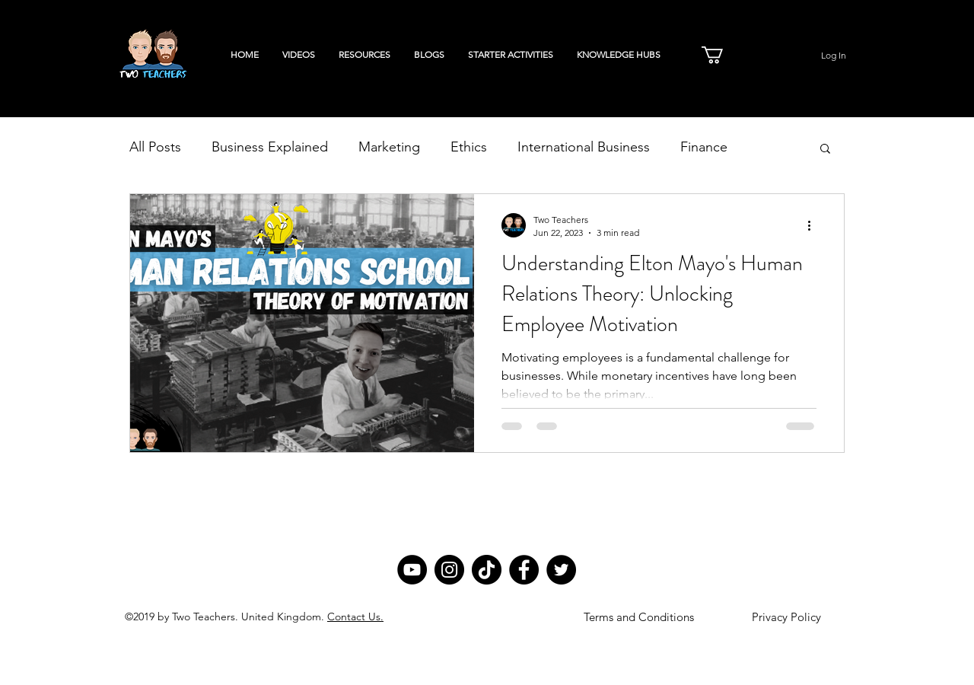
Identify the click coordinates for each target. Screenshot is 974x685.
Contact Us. (355, 616)
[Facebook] (524, 570)
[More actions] (814, 225)
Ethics (468, 147)
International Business (583, 147)
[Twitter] (561, 570)
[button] (722, 54)
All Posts (155, 147)
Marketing (389, 147)
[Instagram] (449, 570)
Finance (703, 147)
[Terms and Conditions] (638, 617)
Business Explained (270, 147)
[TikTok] (486, 570)
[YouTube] (412, 570)
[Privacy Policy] (786, 617)
